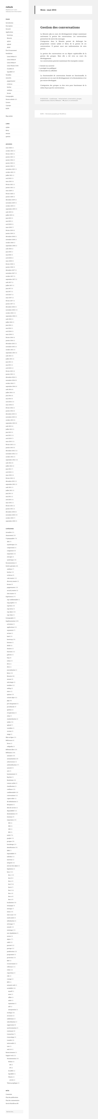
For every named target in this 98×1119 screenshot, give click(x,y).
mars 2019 (9, 227)
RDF (8, 961)
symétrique (10, 560)
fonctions (9, 652)
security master (11, 590)
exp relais (10, 615)
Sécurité (8, 29)
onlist (9, 1000)
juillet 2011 (9, 490)
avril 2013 (9, 438)
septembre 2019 (10, 209)
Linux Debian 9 (11, 62)
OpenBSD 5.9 (10, 72)
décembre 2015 (10, 343)
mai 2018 (8, 255)
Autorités (8, 78)
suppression (10, 1025)
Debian (10, 1061)
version (9, 731)
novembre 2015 (10, 346)
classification (11, 786)
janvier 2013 (9, 447)
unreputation (12, 1009)
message (9, 909)
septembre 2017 (10, 279)
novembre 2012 (10, 454)
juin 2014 (8, 395)
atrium (9, 633)
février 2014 (9, 408)
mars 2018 (9, 261)
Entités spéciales (10, 566)
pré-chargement (12, 704)
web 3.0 (9, 1049)
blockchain (10, 780)
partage (9, 948)
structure (9, 1016)
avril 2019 (9, 224)
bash (8, 636)
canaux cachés (11, 783)
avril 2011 (9, 499)
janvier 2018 (9, 267)
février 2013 (9, 444)
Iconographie (10, 96)
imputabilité (10, 853)
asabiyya (9, 90)
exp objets (10, 612)
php (8, 700)
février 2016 (9, 337)
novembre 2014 (10, 380)
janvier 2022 (9, 166)
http (8, 658)
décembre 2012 (10, 451)
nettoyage (10, 924)
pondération (10, 951)
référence (10, 967)
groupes (9, 841)
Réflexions (9, 752)
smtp (8, 716)
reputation (11, 1003)
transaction (10, 1034)
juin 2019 (8, 218)
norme (9, 936)
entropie (9, 557)
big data (9, 777)
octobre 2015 (9, 350)
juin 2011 (8, 493)
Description (9, 26)
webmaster (54, 99)
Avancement (9, 535)
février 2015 (9, 371)
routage (9, 979)
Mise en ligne (9, 737)
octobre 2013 (9, 420)
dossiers (9, 648)
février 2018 (9, 264)
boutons (9, 642)
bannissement (11, 774)
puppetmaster (11, 81)
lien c (9, 875)
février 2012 (9, 478)
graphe (9, 838)
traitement (10, 1031)
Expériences (9, 596)
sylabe (7, 127)
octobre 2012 (9, 457)
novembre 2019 (10, 203)
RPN (8, 982)
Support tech (9, 1055)
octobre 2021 (9, 172)
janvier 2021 (9, 187)
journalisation (11, 670)
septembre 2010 (10, 521)
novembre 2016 (10, 310)
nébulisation (10, 921)
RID (9, 832)
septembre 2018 (10, 246)
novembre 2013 (10, 417)
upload (9, 44)
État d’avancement (11, 50)
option (9, 41)
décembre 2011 (10, 481)
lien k (9, 887)
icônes (9, 661)
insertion (9, 860)
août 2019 (8, 212)
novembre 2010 (10, 515)
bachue (9, 87)
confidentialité (11, 792)
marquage (10, 905)
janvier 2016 (9, 340)
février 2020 (9, 194)
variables (9, 728)
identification (11, 847)
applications (10, 627)
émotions (9, 817)
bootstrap (10, 35)
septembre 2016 (10, 316)
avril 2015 (9, 368)
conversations (11, 795)
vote (8, 1046)
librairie (9, 38)
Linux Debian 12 (12, 56)
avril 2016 (9, 331)
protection (10, 957)
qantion (8, 136)
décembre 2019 (10, 200)
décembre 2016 (10, 307)
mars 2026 (9, 148)
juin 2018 (8, 252)
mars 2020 (9, 190)
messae (8, 133)
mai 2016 (8, 328)
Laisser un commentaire (71, 100)
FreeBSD (10, 1071)
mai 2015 (8, 365)
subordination (11, 1022)
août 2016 (8, 319)
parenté (9, 945)
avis (8, 771)
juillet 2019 (9, 215)
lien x (9, 899)
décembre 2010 (10, 512)
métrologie (10, 682)
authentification (11, 765)
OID (9, 829)
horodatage (10, 844)
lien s (9, 893)
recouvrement (11, 964)
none (9, 994)
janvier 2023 (9, 163)
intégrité (9, 863)
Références (9, 740)
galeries (9, 655)
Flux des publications (12, 1097)
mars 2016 (9, 334)
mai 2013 (8, 435)
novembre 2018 (10, 239)
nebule (9, 7)
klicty (7, 130)
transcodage (10, 1037)
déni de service (11, 808)
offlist (10, 997)
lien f (9, 884)
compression (10, 547)
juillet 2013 (9, 429)
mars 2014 (9, 405)
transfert (9, 1040)
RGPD (7, 108)
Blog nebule (9, 116)
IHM (8, 850)
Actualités (9, 532)
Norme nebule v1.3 (11, 99)
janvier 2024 (9, 160)
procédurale (10, 707)
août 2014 (8, 389)
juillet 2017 (9, 285)
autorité (9, 768)
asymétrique (10, 544)
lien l (9, 890)
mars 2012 (9, 475)
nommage (10, 930)
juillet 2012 (9, 466)
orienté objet (11, 697)
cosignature (10, 551)
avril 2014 (9, 402)
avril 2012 (9, 472)
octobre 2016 (9, 313)
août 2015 (8, 356)
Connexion (9, 1094)
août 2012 (8, 463)
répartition (10, 973)
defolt (8, 47)
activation (10, 624)
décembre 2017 (10, 270)
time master (10, 593)
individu (9, 856)
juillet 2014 (9, 392)
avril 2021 (9, 178)
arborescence (11, 762)
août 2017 (8, 282)
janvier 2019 (9, 233)
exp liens (9, 606)
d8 (10, 1065)
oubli (8, 942)
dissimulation (11, 814)
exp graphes (10, 603)
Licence (8, 102)
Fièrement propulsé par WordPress (55, 114)
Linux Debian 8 (11, 59)
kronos (9, 93)
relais (8, 970)
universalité (10, 1043)
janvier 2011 (9, 509)
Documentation (10, 563)
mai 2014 (8, 398)
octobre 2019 (9, 206)
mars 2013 (9, 441)
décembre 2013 (10, 414)
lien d (9, 878)
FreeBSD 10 (10, 69)
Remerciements (10, 1052)
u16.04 (11, 1080)
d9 (10, 1068)
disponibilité (10, 811)
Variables (8, 75)
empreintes (10, 820)
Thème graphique (12, 1083)
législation (10, 869)
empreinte (10, 554)
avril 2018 (9, 258)
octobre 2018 (9, 242)
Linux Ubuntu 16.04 (12, 66)
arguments (10, 630)
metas (8, 912)
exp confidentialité (12, 599)
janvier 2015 (9, 374)
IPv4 (8, 664)
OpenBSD (11, 1074)
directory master (12, 581)
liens (8, 872)
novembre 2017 (10, 273)
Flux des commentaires (12, 1100)
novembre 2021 (10, 169)
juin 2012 (8, 469)
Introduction (9, 23)
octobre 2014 (9, 383)
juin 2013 (8, 432)
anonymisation (11, 759)
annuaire (9, 756)
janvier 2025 (9, 157)
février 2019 (9, 230)
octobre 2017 (9, 276)
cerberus (9, 84)
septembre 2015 (10, 353)
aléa (8, 541)
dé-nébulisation (11, 801)
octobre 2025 (9, 151)
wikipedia (10, 746)
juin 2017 (8, 288)
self (9, 1006)
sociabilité (10, 988)
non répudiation (11, 933)
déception (10, 804)
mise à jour (10, 915)
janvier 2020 (9, 197)
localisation (10, 902)
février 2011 (9, 506)
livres (8, 743)
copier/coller (10, 798)
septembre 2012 (10, 460)
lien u (9, 896)
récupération (11, 713)
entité (8, 835)
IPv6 (8, 667)
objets (8, 939)
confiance (10, 789)
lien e (9, 881)
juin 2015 (8, 362)
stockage (9, 1013)
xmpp (8, 734)
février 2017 (9, 301)
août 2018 (8, 249)
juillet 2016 (9, 322)
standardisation (11, 719)
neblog (9, 688)
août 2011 (8, 487)
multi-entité (10, 918)
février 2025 (9, 154)
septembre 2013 (10, 423)
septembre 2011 (10, 484)
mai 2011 (8, 496)
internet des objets (12, 866)
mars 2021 (9, 181)
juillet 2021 (9, 175)
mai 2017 (8, 291)
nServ (8, 691)
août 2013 (8, 426)
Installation (9, 53)
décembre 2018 (10, 236)
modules (9, 685)
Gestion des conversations (60, 27)
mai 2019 (8, 221)
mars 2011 (9, 503)
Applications (9, 32)
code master (10, 578)
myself (10, 991)
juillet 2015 (9, 359)
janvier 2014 (9, 411)
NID (9, 826)
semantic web (11, 985)
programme (10, 954)
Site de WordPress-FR (12, 1103)
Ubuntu (10, 1077)
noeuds (9, 927)
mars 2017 (9, 298)
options (9, 694)
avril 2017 (9, 294)
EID (9, 823)
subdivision (10, 1019)
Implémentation (10, 621)
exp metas (10, 609)
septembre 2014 (10, 386)
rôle (8, 976)
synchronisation (11, 1028)
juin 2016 (8, 325)
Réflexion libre (10, 749)
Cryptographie (10, 538)
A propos (8, 105)
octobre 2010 (9, 518)
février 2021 (9, 184)
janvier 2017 (9, 304)
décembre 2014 (10, 377)
